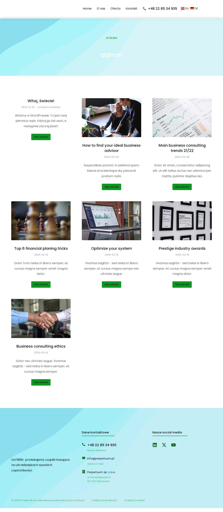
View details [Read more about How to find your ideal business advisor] (111, 190)
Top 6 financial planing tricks (41, 252)
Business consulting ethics (41, 350)
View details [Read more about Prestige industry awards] (182, 288)
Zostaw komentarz (49, 111)
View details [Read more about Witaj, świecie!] (41, 140)
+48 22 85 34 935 (175, 11)
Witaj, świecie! (41, 104)
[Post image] (111, 121)
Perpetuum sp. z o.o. (101, 476)
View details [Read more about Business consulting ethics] (41, 386)
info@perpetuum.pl (100, 462)
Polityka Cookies (135, 504)
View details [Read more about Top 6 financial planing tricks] (41, 288)
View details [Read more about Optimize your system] (111, 288)
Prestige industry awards (182, 252)
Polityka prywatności (104, 504)
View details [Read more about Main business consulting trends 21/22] (182, 190)
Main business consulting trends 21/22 (182, 152)
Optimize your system (111, 252)
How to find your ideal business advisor (111, 152)
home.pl (79, 504)
